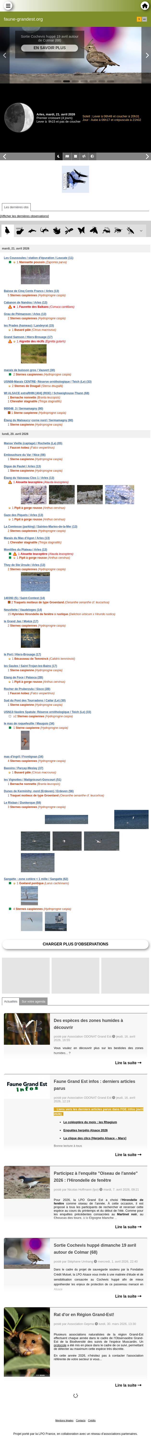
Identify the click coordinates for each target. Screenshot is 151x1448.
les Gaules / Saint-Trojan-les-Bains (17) (30, 666)
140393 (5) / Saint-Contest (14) (24, 598)
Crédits (92, 1420)
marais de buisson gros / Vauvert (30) (29, 370)
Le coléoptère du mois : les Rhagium (90, 1122)
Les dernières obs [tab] (16, 207)
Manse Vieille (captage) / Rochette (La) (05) (33, 443)
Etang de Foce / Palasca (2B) (23, 677)
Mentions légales (64, 1420)
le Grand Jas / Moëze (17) (21, 621)
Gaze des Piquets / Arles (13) (23, 515)
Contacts (80, 1420)
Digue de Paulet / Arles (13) (22, 466)
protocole (60, 1345)
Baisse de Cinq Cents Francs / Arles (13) (31, 291)
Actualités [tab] (10, 1001)
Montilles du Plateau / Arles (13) (25, 549)
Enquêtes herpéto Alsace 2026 (85, 1130)
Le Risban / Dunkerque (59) (22, 802)
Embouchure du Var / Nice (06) (24, 455)
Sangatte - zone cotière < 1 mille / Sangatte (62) (36, 879)
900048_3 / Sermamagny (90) (23, 408)
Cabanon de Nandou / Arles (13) (25, 302)
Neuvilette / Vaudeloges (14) (23, 609)
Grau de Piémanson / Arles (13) (25, 314)
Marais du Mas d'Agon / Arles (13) (27, 538)
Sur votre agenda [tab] (33, 1001)
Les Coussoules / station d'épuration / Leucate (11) (38, 258)
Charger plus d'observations (75, 944)
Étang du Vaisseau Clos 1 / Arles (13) (29, 478)
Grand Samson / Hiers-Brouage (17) (28, 337)
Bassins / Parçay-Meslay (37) (23, 768)
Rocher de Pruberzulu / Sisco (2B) (27, 689)
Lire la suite (128, 1062)
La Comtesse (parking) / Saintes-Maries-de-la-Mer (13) (40, 526)
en (144, 19)
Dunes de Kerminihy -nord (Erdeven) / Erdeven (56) (39, 791)
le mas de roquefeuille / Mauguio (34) (29, 723)
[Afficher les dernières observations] (24, 216)
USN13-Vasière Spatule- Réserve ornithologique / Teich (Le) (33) (47, 712)
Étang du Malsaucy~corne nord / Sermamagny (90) (38, 420)
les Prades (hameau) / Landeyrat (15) (29, 325)
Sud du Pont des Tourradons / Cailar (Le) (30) (35, 700)
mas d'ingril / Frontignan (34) (23, 756)
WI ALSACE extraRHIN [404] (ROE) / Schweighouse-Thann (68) (46, 393)
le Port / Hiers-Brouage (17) (22, 654)
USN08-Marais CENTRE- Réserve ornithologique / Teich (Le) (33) (47, 381)
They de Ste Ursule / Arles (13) (24, 565)
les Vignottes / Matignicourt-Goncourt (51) (32, 779)
